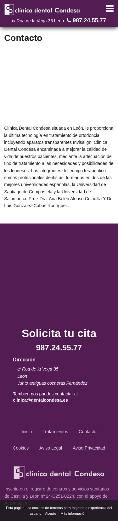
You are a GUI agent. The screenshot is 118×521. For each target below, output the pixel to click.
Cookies (21, 447)
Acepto (50, 513)
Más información (73, 513)
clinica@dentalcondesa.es (40, 400)
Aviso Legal (50, 447)
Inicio (27, 431)
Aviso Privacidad (89, 447)
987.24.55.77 (85, 20)
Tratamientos (55, 431)
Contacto (87, 431)
